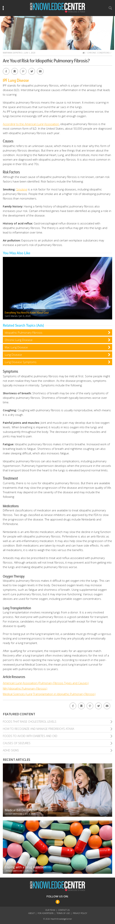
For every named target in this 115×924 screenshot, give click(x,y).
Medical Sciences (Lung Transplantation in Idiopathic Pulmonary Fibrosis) (49, 694)
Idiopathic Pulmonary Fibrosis (23, 332)
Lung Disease (13, 354)
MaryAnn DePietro (12, 52)
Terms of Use (63, 913)
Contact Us (64, 910)
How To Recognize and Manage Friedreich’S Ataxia (38, 729)
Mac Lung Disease (16, 347)
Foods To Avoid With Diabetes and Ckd (30, 736)
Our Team (50, 910)
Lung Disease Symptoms (21, 362)
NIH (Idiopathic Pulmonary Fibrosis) (25, 688)
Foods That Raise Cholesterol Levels (29, 721)
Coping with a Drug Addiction (25, 867)
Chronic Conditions (98, 52)
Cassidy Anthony (13, 814)
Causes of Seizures (16, 743)
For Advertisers (46, 913)
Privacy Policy (80, 913)
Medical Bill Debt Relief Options (27, 810)
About (31, 913)
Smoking (21, 189)
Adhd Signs (11, 750)
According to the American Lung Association (31, 124)
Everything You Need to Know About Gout (27, 312)
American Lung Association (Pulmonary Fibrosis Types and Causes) (46, 683)
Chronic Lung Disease (19, 340)
